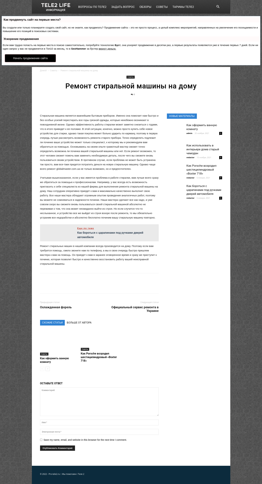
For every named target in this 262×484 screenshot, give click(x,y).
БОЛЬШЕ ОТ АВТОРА (79, 322)
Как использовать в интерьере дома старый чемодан (202, 149)
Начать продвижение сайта (30, 58)
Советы (162, 7)
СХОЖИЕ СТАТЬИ (52, 322)
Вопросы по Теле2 (92, 7)
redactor (190, 157)
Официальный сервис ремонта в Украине (135, 309)
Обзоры (145, 7)
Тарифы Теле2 (183, 7)
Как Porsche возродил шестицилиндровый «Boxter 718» (99, 357)
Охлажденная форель (56, 307)
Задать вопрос (123, 7)
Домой (43, 70)
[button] (218, 7)
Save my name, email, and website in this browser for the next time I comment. (85, 439)
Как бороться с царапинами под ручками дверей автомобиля (203, 189)
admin (189, 133)
